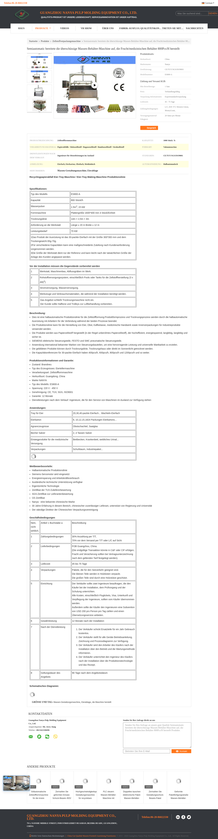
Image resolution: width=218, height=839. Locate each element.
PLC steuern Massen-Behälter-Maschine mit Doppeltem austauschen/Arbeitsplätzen (109, 798)
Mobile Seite (35, 836)
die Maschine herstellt (101, 702)
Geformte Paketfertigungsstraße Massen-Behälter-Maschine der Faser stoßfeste (178, 798)
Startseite (33, 41)
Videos (64, 28)
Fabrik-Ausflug (129, 28)
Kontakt (181, 751)
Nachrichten (194, 28)
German (209, 3)
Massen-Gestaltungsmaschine (67, 702)
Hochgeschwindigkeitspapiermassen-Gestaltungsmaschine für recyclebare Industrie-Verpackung (86, 796)
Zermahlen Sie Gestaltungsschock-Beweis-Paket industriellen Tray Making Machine (155, 798)
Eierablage (86, 702)
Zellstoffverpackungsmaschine (66, 41)
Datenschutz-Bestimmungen (53, 836)
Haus (21, 28)
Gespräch (149, 128)
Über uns (108, 28)
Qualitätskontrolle (151, 28)
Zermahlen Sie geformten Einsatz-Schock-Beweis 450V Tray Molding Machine (62, 798)
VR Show (86, 28)
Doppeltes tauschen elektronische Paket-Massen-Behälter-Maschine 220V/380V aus (131, 798)
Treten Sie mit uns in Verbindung (173, 28)
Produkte (43, 28)
